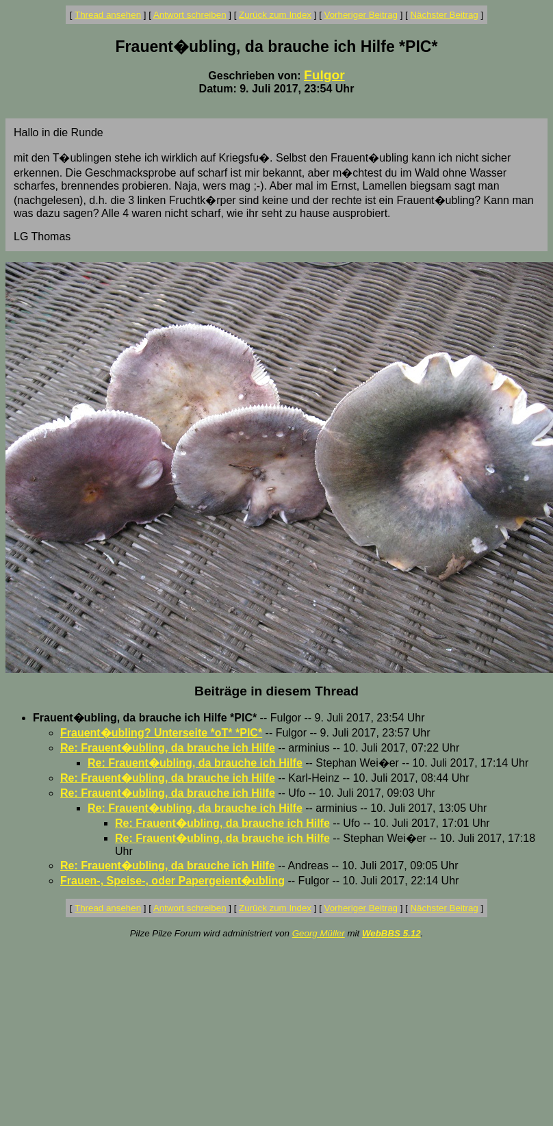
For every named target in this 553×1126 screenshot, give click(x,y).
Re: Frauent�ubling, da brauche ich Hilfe (167, 748)
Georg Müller (318, 933)
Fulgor (324, 75)
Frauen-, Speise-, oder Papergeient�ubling (172, 880)
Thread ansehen (108, 15)
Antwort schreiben (190, 15)
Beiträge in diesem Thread (276, 691)
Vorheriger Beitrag (361, 15)
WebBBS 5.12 (391, 933)
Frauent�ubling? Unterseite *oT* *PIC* (161, 733)
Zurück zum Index (275, 15)
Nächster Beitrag (444, 15)
